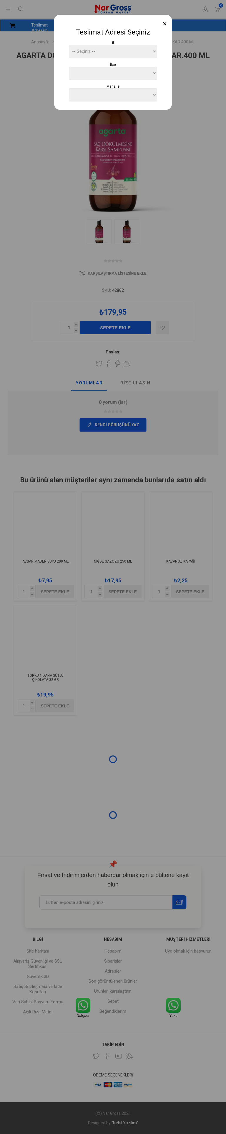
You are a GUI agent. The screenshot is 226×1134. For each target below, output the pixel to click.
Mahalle (113, 86)
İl (113, 43)
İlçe (113, 65)
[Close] (165, 24)
